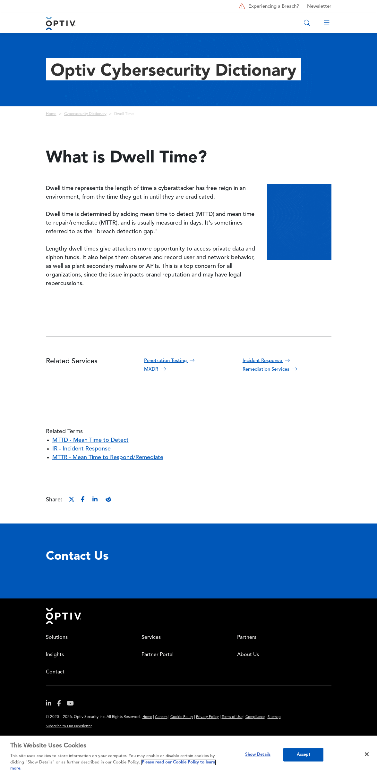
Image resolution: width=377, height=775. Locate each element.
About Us (248, 654)
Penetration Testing (170, 361)
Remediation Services (271, 369)
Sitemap (274, 717)
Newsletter (319, 6)
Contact (55, 672)
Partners (246, 637)
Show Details (257, 755)
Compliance (255, 717)
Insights (55, 654)
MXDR (155, 369)
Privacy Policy (207, 717)
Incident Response (267, 361)
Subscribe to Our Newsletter (69, 726)
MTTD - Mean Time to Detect (90, 440)
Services (151, 637)
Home (51, 114)
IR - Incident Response (81, 449)
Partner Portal (157, 654)
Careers (161, 717)
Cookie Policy (181, 717)
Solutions (57, 637)
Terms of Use (232, 717)
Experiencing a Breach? (268, 6)
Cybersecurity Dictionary (85, 114)
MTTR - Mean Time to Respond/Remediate (107, 457)
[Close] (367, 754)
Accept (303, 755)
